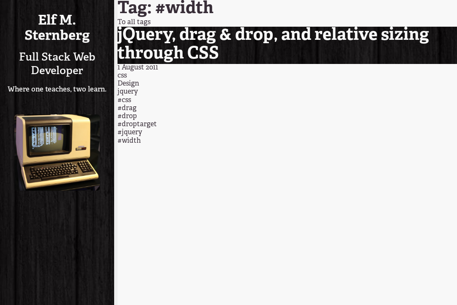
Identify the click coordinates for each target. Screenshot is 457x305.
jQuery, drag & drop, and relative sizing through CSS (273, 45)
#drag (127, 108)
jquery (128, 92)
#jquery (130, 132)
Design (128, 84)
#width (129, 141)
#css (124, 100)
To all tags (134, 22)
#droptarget (137, 124)
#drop (127, 116)
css (122, 76)
